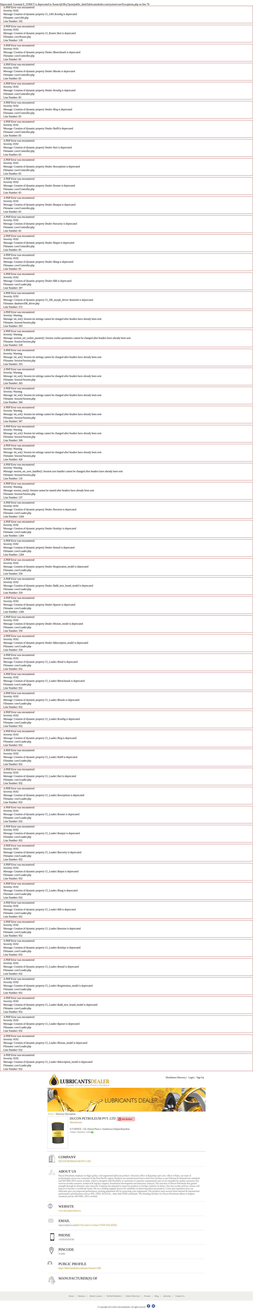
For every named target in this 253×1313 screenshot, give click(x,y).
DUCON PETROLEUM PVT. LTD (75, 1161)
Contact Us (180, 1296)
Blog (157, 1296)
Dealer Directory (133, 1296)
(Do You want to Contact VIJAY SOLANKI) (96, 1225)
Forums (147, 1296)
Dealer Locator (96, 1296)
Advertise (167, 1296)
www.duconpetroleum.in (70, 1211)
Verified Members (113, 1296)
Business (81, 1296)
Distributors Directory (176, 1077)
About (71, 1296)
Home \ (51, 1114)
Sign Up (200, 1077)
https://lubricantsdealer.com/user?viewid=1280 (80, 1268)
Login (191, 1077)
